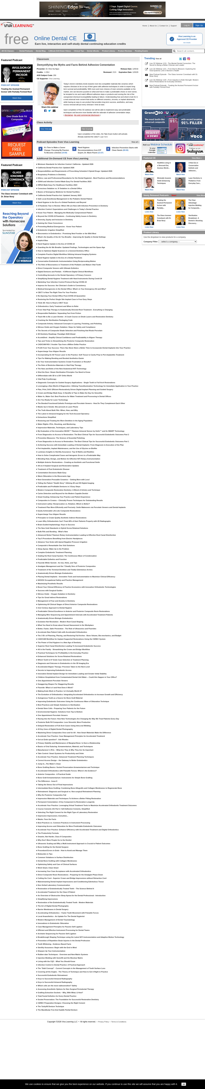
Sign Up (199, 25)
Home (144, 26)
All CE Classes (8, 51)
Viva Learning (54, 79)
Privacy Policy (103, 1022)
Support (173, 26)
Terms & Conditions (118, 1022)
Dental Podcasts (26, 51)
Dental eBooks (93, 51)
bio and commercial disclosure (87, 115)
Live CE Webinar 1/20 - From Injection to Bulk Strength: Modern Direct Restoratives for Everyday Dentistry (174, 81)
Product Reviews (125, 51)
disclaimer (69, 115)
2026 (114, 72)
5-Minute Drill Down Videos (60, 51)
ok (184, 1084)
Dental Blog (41, 51)
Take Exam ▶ (87, 129)
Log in (187, 25)
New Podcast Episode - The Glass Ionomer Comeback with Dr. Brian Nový (173, 75)
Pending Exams (141, 51)
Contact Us (163, 26)
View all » (135, 142)
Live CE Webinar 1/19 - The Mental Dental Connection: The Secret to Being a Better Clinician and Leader (172, 64)
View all (158, 59)
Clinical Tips (79, 51)
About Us (153, 26)
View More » (197, 158)
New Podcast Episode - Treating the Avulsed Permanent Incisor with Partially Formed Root (173, 86)
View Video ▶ (46, 129)
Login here (104, 137)
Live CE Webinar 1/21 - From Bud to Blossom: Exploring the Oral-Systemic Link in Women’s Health (172, 70)
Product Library (108, 51)
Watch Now (16, 98)
